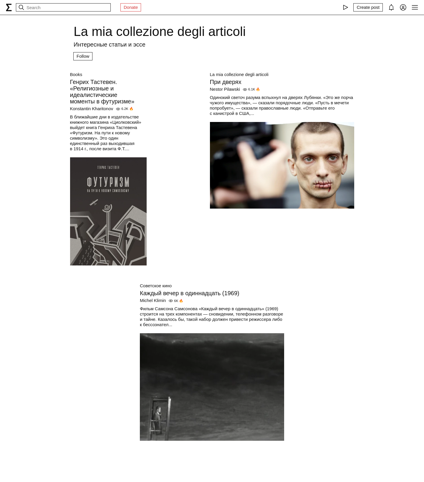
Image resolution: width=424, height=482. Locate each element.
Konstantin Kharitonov (91, 108)
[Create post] (368, 7)
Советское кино (156, 285)
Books (76, 74)
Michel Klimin (153, 300)
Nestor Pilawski (225, 89)
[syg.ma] (9, 7)
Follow (83, 56)
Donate (131, 7)
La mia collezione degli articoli (239, 74)
